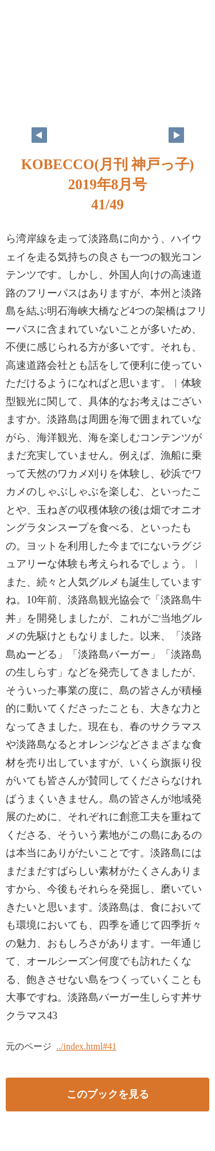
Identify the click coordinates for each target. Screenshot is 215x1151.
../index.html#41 (86, 1046)
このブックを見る (108, 1094)
